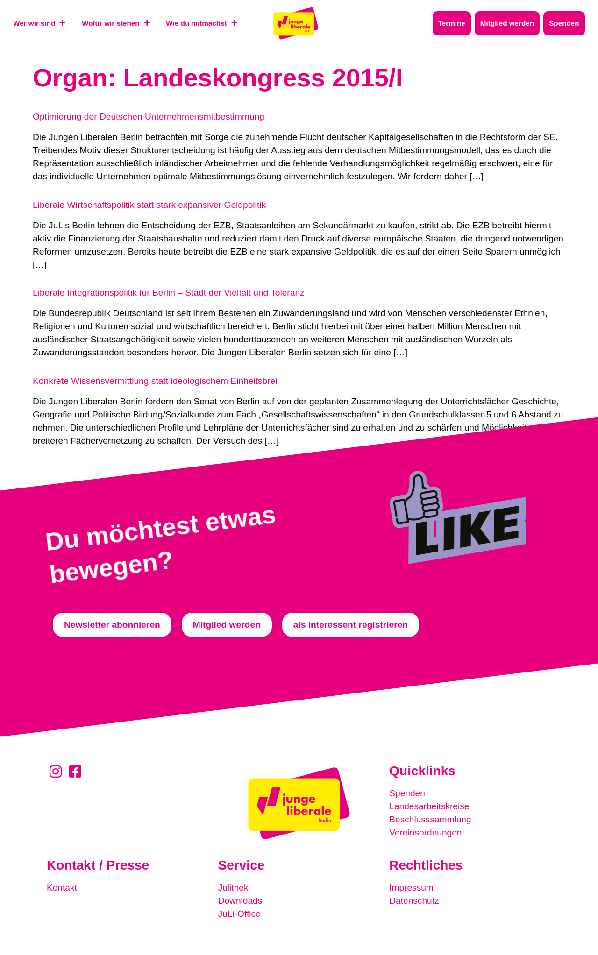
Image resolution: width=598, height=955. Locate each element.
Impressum (411, 887)
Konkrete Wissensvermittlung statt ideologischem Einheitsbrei (155, 381)
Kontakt (62, 887)
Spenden (407, 793)
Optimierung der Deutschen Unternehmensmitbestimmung (148, 116)
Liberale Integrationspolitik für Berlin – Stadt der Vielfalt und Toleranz (169, 292)
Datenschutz (414, 900)
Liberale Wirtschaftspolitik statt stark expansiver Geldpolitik (149, 205)
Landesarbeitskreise (429, 806)
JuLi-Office (239, 914)
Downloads (240, 900)
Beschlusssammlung (430, 819)
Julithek (233, 887)
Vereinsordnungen (425, 832)
